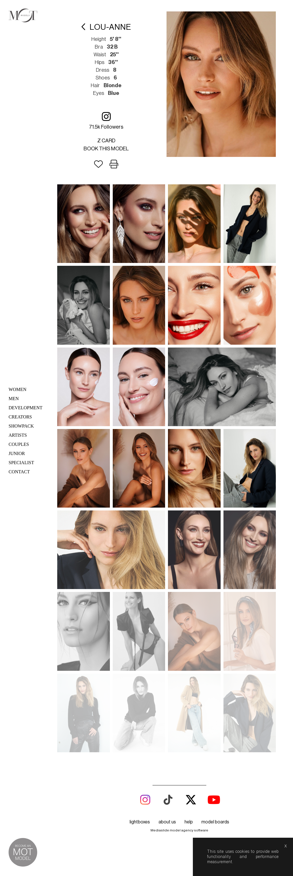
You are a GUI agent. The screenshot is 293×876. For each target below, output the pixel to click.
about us (167, 507)
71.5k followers (106, 120)
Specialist (21, 462)
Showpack (21, 426)
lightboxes (140, 507)
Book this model (106, 148)
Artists (18, 435)
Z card (106, 140)
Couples (19, 444)
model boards (215, 507)
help (189, 507)
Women (17, 389)
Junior (17, 453)
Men (14, 398)
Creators (20, 416)
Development (25, 407)
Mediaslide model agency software (179, 515)
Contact (19, 471)
